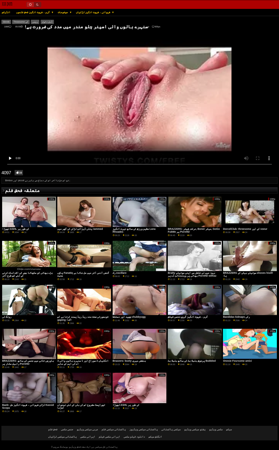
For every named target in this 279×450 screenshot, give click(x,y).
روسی (35, 22)
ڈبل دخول (47, 22)
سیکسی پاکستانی (171, 429)
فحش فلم (52, 429)
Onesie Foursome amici (237, 360)
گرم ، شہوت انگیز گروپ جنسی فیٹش (188, 316)
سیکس (229, 429)
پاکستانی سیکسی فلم (114, 429)
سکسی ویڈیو (216, 429)
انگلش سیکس (155, 436)
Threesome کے (21, 22)
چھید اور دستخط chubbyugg (129, 316)
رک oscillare (120, 272)
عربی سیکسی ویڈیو (87, 429)
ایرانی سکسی (87, 436)
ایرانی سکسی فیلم (109, 436)
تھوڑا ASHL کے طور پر (15, 228)
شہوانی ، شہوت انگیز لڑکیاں (93, 12)
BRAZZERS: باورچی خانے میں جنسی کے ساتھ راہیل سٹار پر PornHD (28, 362)
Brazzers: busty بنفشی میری (129, 360)
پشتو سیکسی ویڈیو (195, 429)
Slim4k (6, 22)
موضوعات (63, 12)
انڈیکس (6, 12)
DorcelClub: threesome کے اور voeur (245, 228)
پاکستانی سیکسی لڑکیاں (62, 436)
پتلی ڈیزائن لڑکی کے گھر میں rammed (80, 228)
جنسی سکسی (67, 429)
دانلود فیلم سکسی (134, 436)
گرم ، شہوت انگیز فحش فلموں (33, 12)
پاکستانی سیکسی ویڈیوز (143, 429)
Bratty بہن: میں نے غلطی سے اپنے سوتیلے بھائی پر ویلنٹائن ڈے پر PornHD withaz (192, 274)
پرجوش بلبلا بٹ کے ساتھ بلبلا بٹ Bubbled (192, 360)
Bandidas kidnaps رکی (236, 316)
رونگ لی (6, 316)
